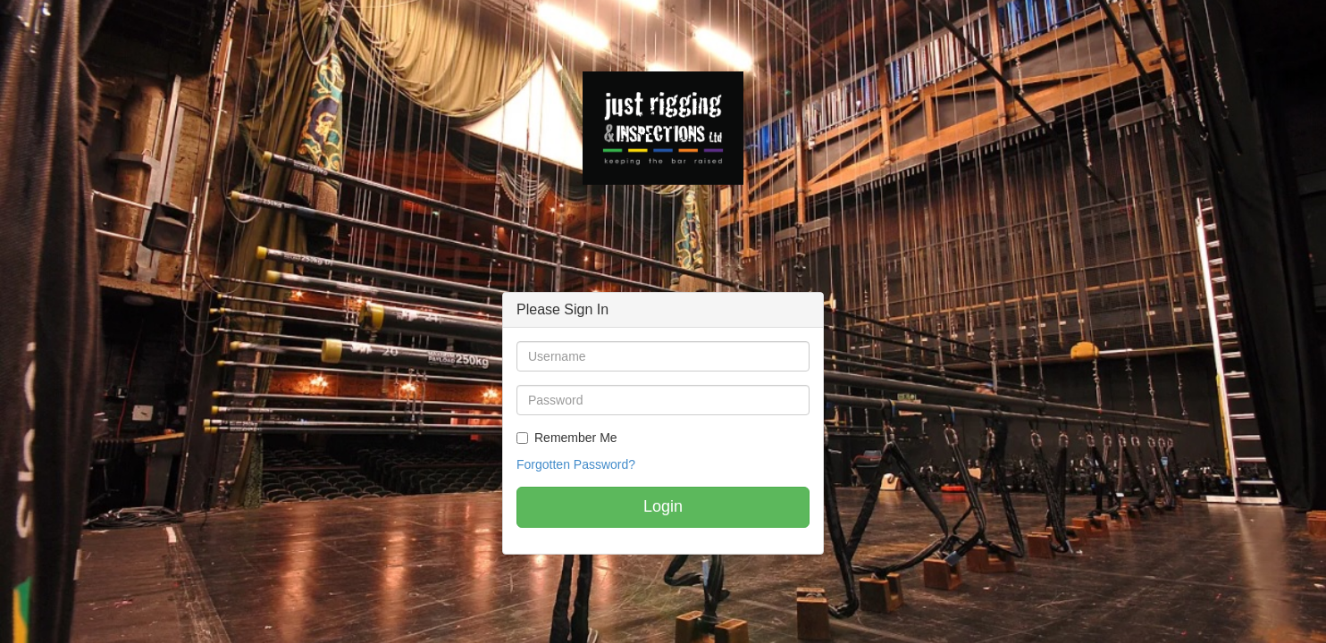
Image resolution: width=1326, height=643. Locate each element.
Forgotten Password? (575, 464)
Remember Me (575, 437)
